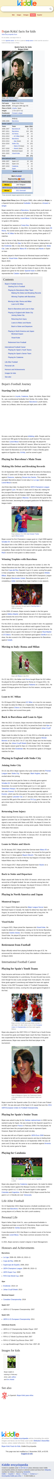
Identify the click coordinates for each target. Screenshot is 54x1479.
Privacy (25, 1474)
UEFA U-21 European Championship (16, 1319)
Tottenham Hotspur (8, 789)
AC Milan (17, 136)
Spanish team (30, 271)
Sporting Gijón (35, 606)
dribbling (31, 436)
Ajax (15, 141)
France (20, 1126)
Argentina (39, 1179)
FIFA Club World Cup (11, 1276)
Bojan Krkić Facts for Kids (11, 1446)
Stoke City (15, 143)
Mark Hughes (35, 773)
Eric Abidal (10, 1379)
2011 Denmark (21, 190)
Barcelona (15, 121)
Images (19, 15)
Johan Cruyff (46, 728)
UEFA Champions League (39, 487)
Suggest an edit (26, 1454)
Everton (4, 794)
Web (13, 15)
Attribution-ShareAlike (41, 1441)
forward (45, 203)
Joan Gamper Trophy (33, 534)
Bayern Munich (28, 855)
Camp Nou (25, 225)
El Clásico (7, 635)
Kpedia (33, 15)
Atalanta (32, 684)
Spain (14, 168)
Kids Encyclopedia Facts (9, 34)
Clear (46, 9)
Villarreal (25, 498)
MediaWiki (26, 1472)
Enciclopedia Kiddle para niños (11, 1476)
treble (13, 581)
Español (39, 15)
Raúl (3, 553)
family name (29, 40)
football (18, 176)
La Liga (36, 480)
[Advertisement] (27, 23)
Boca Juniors (20, 536)
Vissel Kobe (16, 153)
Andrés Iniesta (14, 933)
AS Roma (15, 134)
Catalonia (15, 166)
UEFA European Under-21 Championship (16, 187)
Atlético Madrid (12, 614)
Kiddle (4, 1474)
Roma (11, 98)
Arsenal (11, 791)
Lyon (13, 490)
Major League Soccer (35, 907)
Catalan (16, 273)
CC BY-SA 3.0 (23, 1468)
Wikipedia (48, 1470)
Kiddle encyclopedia (21, 1438)
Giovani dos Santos (29, 477)
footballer (27, 203)
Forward (14, 113)
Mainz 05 (17, 146)
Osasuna (10, 477)
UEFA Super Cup (9, 1272)
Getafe (9, 640)
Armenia (48, 1143)
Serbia (17, 1228)
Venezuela (27, 1195)
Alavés (16, 148)
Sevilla (43, 635)
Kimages (25, 15)
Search (50, 9)
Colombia (5, 1192)
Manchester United (18, 578)
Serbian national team (33, 1120)
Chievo (16, 707)
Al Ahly (22, 452)
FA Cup (33, 799)
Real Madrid (47, 632)
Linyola (14, 108)
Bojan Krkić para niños (25, 1395)
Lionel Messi (24, 218)
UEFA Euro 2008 (37, 1135)
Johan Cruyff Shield (19, 743)
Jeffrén (13, 1377)
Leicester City (18, 797)
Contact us (33, 1474)
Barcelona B (16, 129)
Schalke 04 (6, 542)
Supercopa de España (11, 1265)
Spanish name (10, 40)
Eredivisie (7, 246)
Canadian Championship (12, 1299)
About (18, 1474)
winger (20, 113)
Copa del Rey (13, 570)
